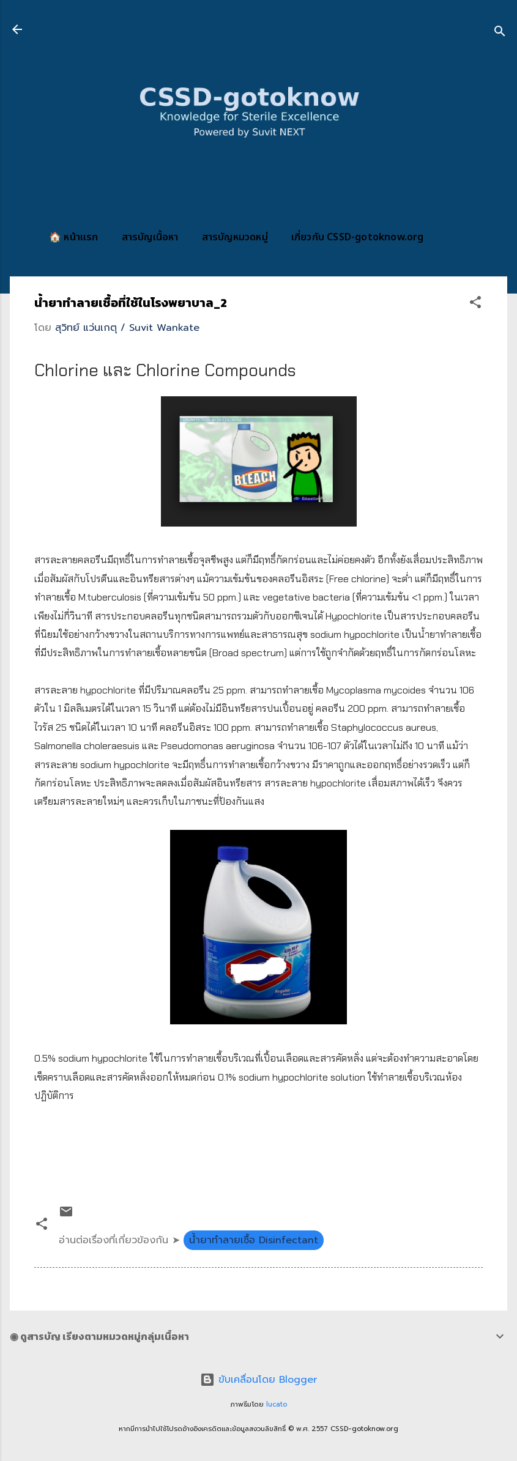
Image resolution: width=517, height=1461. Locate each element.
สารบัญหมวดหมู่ (235, 237)
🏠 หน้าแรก (74, 237)
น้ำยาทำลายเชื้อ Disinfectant (253, 1240)
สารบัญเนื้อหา (150, 237)
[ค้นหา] (500, 33)
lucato (276, 1404)
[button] (475, 304)
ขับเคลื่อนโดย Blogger (258, 1379)
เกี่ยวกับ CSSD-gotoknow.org (357, 237)
